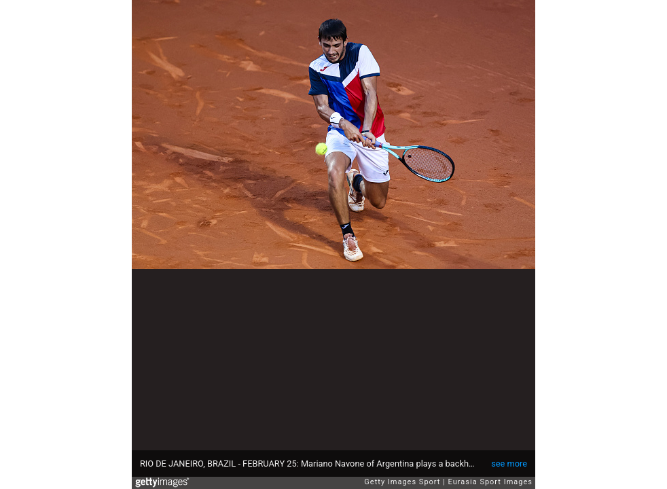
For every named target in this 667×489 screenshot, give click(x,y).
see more (509, 463)
